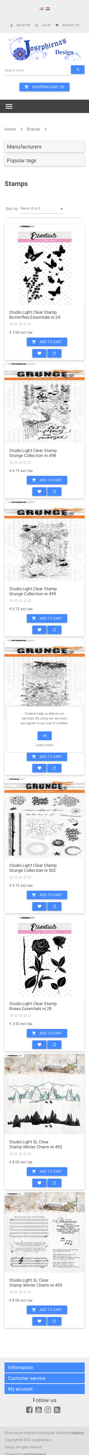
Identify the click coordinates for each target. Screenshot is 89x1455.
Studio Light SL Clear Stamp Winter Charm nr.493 (35, 1283)
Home (10, 129)
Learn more (44, 745)
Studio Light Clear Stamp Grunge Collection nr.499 (33, 591)
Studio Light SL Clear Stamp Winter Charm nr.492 (35, 1144)
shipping (77, 1433)
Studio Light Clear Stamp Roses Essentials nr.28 (33, 1006)
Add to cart (47, 342)
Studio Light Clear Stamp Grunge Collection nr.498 (33, 453)
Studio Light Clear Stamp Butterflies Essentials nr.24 (34, 315)
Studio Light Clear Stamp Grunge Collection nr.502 (33, 868)
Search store (14, 70)
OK (44, 736)
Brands (33, 129)
